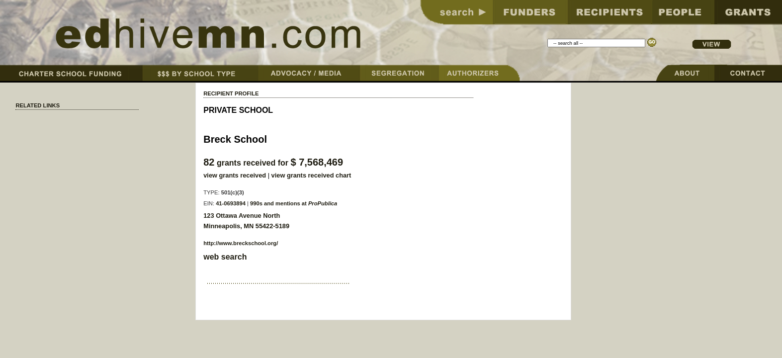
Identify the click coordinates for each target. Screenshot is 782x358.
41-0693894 (231, 203)
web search (225, 257)
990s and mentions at (293, 203)
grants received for (273, 163)
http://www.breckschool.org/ (240, 243)
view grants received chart (311, 175)
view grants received (234, 175)
